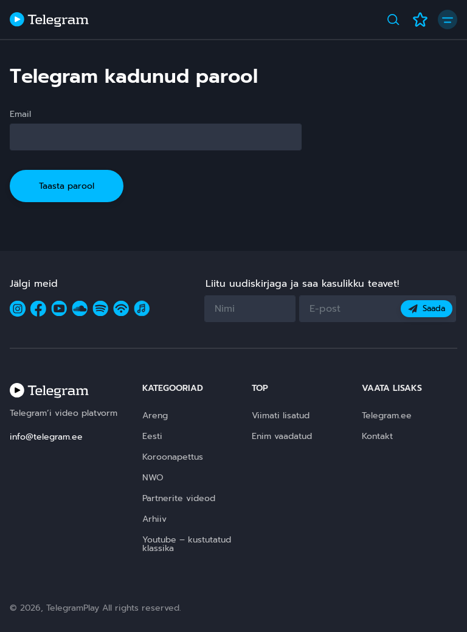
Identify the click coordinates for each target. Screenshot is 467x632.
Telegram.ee (387, 415)
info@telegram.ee (46, 436)
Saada (426, 308)
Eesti (152, 436)
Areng (155, 415)
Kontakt (377, 436)
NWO (153, 477)
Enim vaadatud (282, 436)
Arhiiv (154, 519)
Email (20, 114)
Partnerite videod (178, 498)
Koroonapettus (172, 457)
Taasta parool (66, 186)
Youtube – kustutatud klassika (186, 544)
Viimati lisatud (281, 415)
